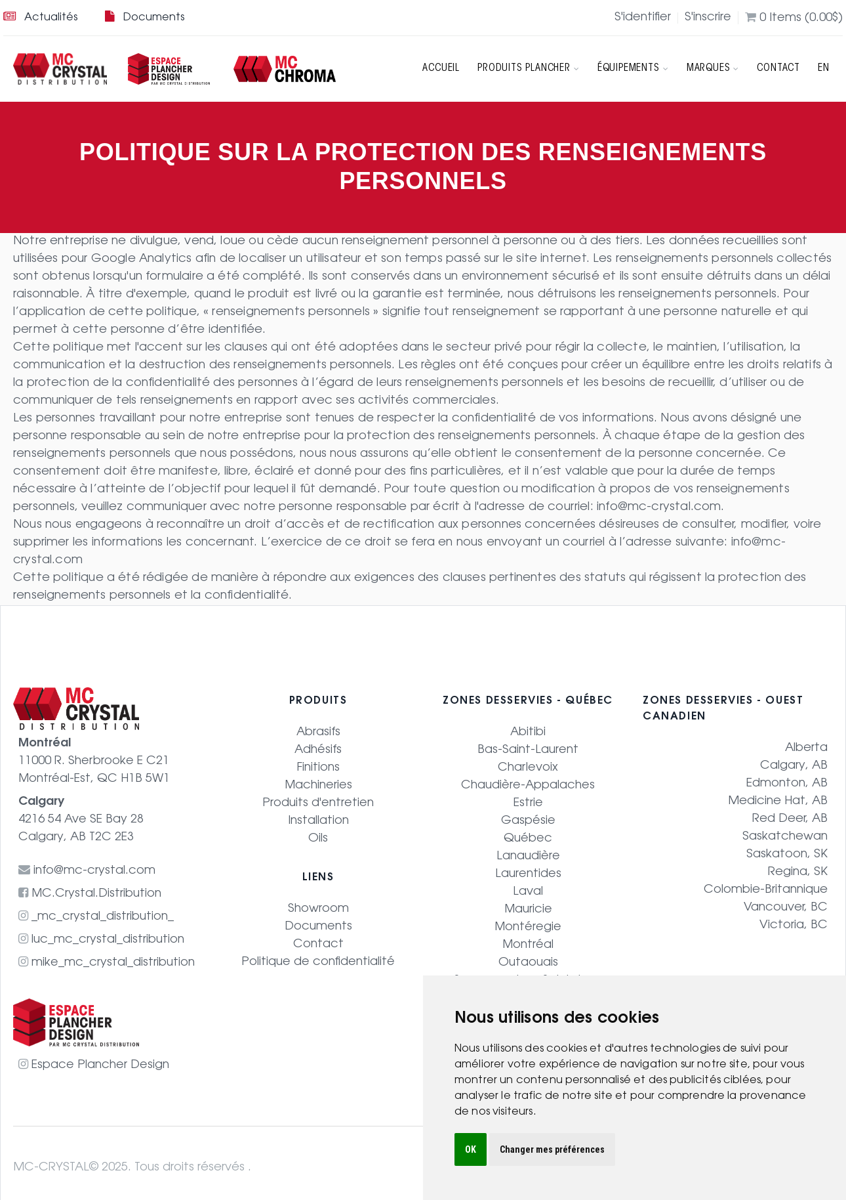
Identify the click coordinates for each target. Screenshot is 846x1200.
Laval (528, 892)
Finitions (318, 768)
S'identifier (642, 18)
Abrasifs (318, 733)
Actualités (40, 17)
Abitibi (528, 733)
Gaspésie (528, 821)
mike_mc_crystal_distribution (106, 963)
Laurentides (528, 874)
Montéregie (528, 927)
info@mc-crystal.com (659, 507)
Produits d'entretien (318, 803)
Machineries (318, 786)
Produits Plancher (529, 69)
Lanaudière (528, 857)
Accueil (442, 69)
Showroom (318, 909)
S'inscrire (708, 18)
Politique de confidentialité (318, 962)
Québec (528, 839)
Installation (318, 821)
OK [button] (470, 1149)
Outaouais (528, 963)
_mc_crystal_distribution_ (96, 917)
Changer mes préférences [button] (552, 1149)
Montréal (528, 945)
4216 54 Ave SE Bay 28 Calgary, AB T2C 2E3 (81, 820)
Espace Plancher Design (93, 1065)
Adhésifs (318, 750)
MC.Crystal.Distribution (90, 894)
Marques (713, 69)
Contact (779, 69)
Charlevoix (528, 768)
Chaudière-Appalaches (528, 786)
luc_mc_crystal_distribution (101, 940)
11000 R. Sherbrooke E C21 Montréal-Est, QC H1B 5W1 (94, 761)
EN (824, 69)
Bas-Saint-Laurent (527, 750)
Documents (144, 17)
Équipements (634, 69)
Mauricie (528, 910)
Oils (318, 839)
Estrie (528, 803)
